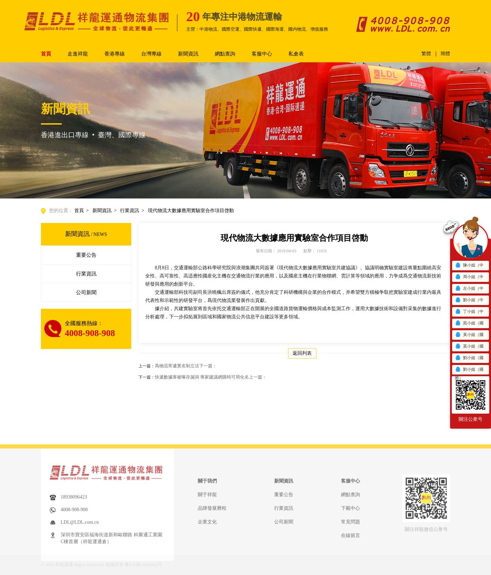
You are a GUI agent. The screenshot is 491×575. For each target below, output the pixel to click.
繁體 (426, 54)
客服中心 (262, 54)
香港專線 (114, 54)
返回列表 (302, 353)
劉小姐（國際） (469, 359)
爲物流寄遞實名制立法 (186, 365)
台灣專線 (151, 54)
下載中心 (350, 545)
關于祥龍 (207, 532)
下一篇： (208, 365)
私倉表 (296, 54)
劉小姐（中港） (469, 301)
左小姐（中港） (469, 289)
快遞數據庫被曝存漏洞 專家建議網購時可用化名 (211, 377)
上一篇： (258, 377)
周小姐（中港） (469, 278)
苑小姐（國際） (469, 324)
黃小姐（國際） (469, 336)
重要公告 (86, 255)
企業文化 (207, 559)
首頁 (46, 54)
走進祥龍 (78, 54)
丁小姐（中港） (469, 312)
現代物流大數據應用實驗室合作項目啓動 (191, 210)
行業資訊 (129, 210)
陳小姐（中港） (469, 266)
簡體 (445, 53)
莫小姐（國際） (469, 347)
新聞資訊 (188, 54)
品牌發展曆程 (212, 545)
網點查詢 (225, 54)
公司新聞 (86, 292)
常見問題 (350, 559)
